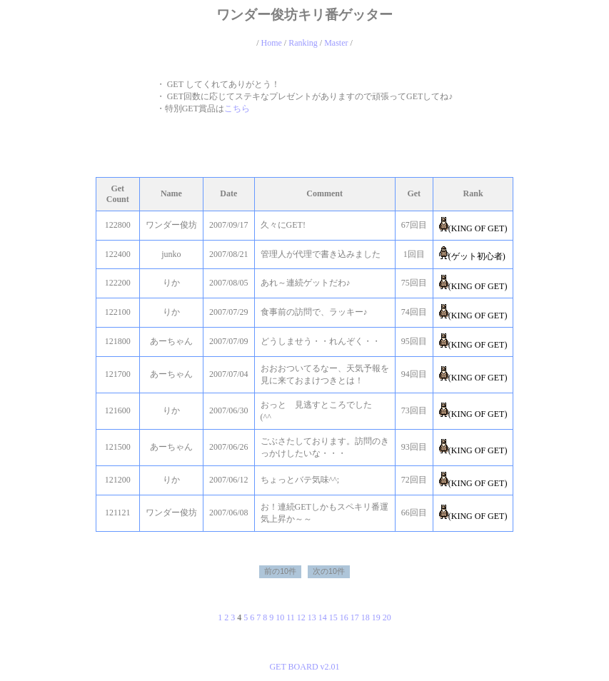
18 (365, 617)
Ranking (303, 43)
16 (344, 617)
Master (336, 43)
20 (387, 617)
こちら (237, 108)
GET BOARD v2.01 (304, 667)
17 (355, 617)
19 (376, 617)
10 (280, 617)
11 (290, 617)
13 (312, 617)
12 (301, 617)
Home (271, 43)
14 (322, 617)
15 (333, 617)
